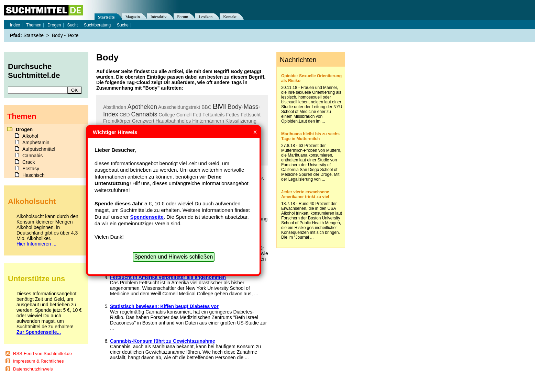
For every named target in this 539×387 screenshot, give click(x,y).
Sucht (72, 25)
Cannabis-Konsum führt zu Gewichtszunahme (162, 341)
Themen (33, 25)
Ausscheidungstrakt (179, 107)
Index (15, 25)
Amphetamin (36, 142)
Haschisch (33, 175)
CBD (125, 114)
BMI (219, 106)
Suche (123, 25)
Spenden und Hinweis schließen (173, 257)
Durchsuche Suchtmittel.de (34, 71)
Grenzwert (143, 121)
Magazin (132, 16)
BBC (206, 107)
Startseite (106, 17)
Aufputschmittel (38, 149)
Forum (182, 16)
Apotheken (142, 106)
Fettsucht (251, 114)
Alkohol (30, 136)
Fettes (232, 114)
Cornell (183, 114)
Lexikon (205, 16)
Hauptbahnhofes (173, 121)
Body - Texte (65, 35)
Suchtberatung (97, 25)
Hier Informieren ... (36, 244)
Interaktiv (159, 16)
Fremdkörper (117, 121)
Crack (28, 162)
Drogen (54, 25)
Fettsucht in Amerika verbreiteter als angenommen (168, 277)
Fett (197, 114)
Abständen (114, 107)
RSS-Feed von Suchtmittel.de (42, 353)
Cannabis (144, 114)
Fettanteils (213, 114)
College (166, 114)
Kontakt (229, 16)
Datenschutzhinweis (33, 369)
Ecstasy (30, 168)
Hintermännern (208, 121)
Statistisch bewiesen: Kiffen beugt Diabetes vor (164, 306)
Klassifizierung (241, 121)
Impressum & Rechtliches (38, 361)
